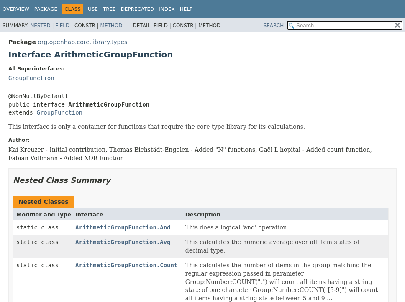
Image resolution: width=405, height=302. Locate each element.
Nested (40, 26)
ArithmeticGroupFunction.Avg (123, 242)
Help (186, 9)
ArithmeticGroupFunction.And (123, 227)
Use (93, 9)
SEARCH (274, 26)
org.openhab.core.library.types (82, 42)
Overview (16, 9)
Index (167, 9)
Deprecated (137, 9)
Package (45, 9)
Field (62, 26)
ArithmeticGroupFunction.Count (126, 265)
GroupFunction (31, 78)
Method (111, 26)
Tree (109, 9)
